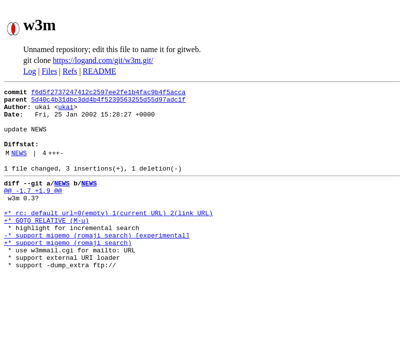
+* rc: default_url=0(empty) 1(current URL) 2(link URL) (108, 235)
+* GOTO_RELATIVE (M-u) (46, 243)
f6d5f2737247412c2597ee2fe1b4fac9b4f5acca (108, 93)
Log (29, 71)
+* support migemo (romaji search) (67, 270)
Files (49, 71)
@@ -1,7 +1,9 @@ (33, 208)
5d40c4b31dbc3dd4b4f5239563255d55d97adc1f (108, 102)
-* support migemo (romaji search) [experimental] (96, 261)
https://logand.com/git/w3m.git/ (103, 60)
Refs (69, 71)
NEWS (19, 166)
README (99, 71)
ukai (65, 111)
